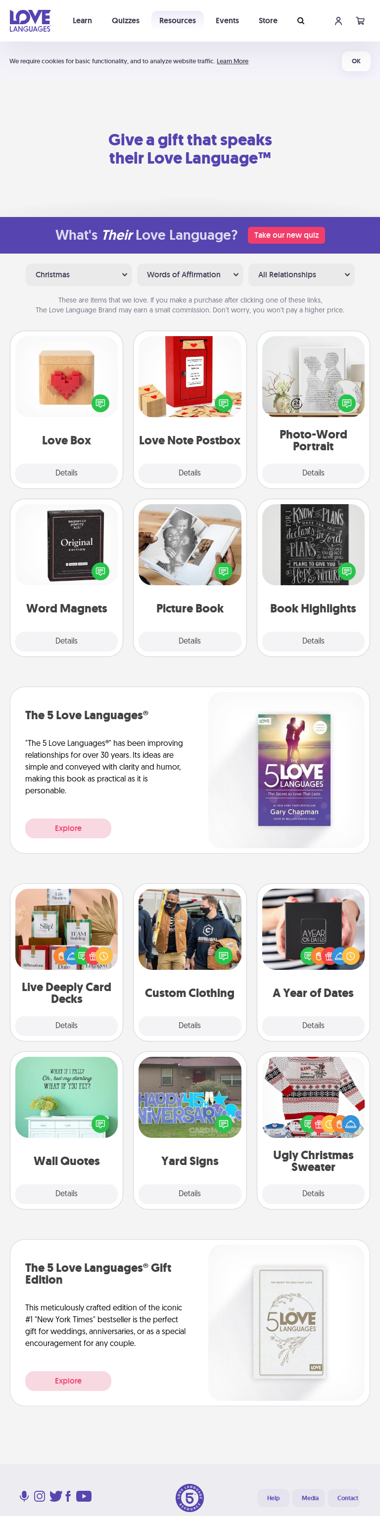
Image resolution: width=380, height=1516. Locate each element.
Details (66, 473)
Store (268, 20)
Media (310, 1498)
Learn (82, 20)
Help (273, 1498)
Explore (68, 828)
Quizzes (126, 20)
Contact (347, 1498)
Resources (177, 20)
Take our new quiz (286, 235)
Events (227, 20)
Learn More (232, 61)
